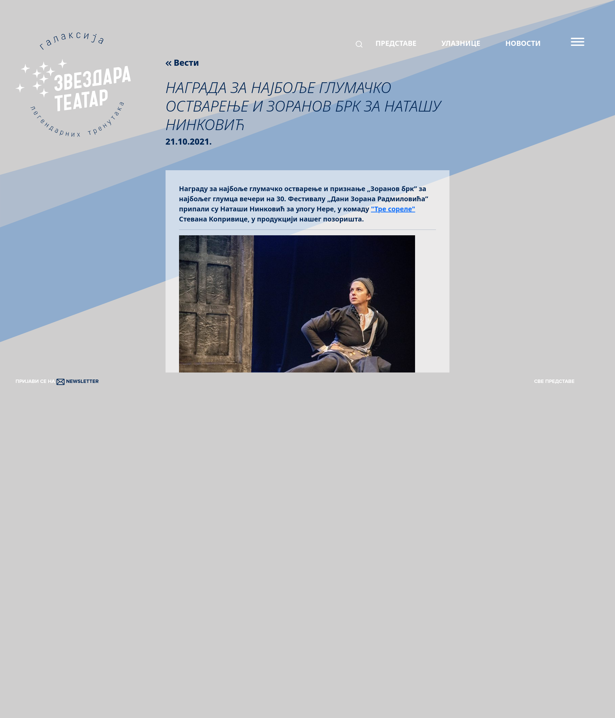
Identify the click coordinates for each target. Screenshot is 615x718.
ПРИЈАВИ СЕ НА (57, 381)
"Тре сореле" (393, 208)
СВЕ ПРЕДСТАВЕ (554, 381)
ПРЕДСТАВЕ (396, 43)
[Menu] (577, 44)
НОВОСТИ (523, 43)
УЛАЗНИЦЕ (460, 43)
